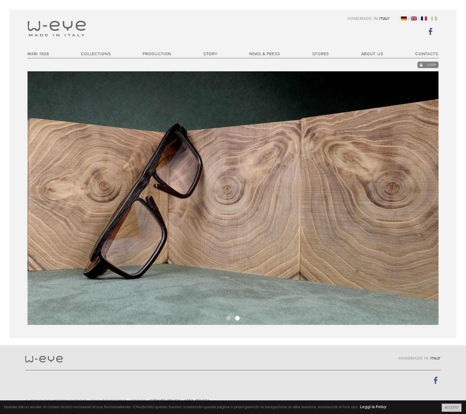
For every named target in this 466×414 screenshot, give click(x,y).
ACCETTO (451, 407)
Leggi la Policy (373, 407)
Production (157, 54)
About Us (372, 54)
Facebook (433, 31)
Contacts (426, 54)
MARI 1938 (38, 54)
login (431, 64)
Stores (320, 54)
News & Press (264, 54)
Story (210, 54)
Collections (96, 54)
